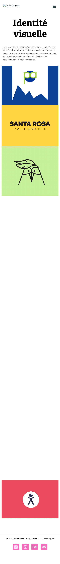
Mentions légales (47, 552)
